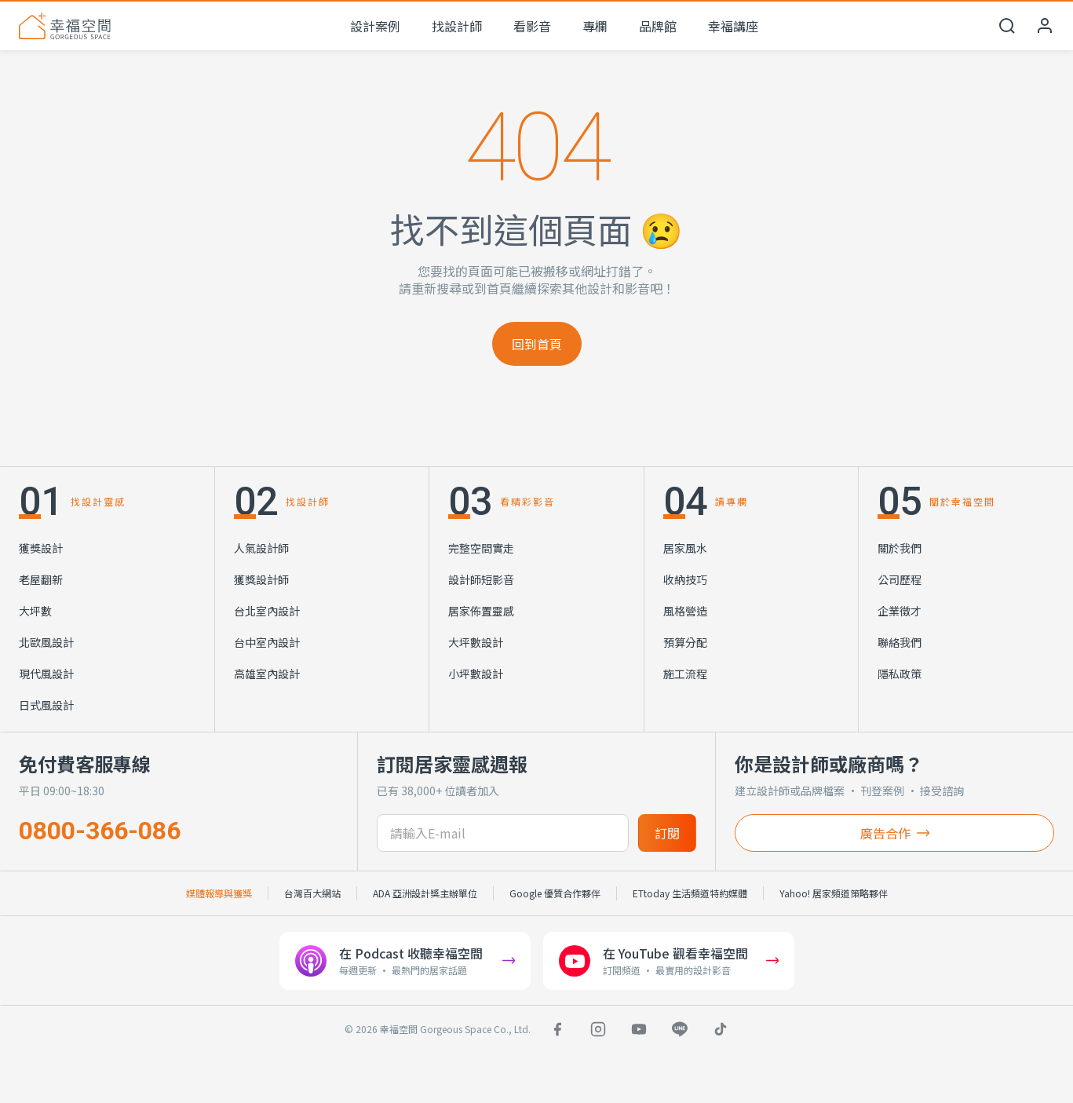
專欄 (595, 25)
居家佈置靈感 (481, 611)
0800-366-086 (100, 831)
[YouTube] (639, 1029)
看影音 (532, 25)
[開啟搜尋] (1007, 25)
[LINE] (680, 1029)
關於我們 (900, 548)
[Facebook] (557, 1029)
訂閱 (667, 833)
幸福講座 (733, 25)
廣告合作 (894, 833)
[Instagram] (598, 1029)
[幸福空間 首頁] (65, 26)
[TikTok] (720, 1029)
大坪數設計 (475, 642)
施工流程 (685, 673)
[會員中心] (1044, 25)
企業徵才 (900, 611)
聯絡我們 (900, 642)
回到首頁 (537, 343)
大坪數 (35, 611)
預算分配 (685, 642)
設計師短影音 (481, 579)
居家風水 (685, 548)
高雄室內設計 (267, 673)
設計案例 (375, 25)
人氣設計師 (261, 548)
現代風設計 (46, 673)
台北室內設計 (267, 611)
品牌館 (658, 25)
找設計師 (457, 25)
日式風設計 (46, 705)
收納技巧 (685, 579)
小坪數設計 (475, 673)
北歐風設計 (46, 642)
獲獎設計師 (261, 579)
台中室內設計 (267, 642)
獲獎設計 (41, 548)
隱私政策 (900, 673)
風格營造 (685, 611)
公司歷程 (900, 579)
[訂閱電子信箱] (503, 833)
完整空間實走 (481, 548)
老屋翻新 (41, 579)
